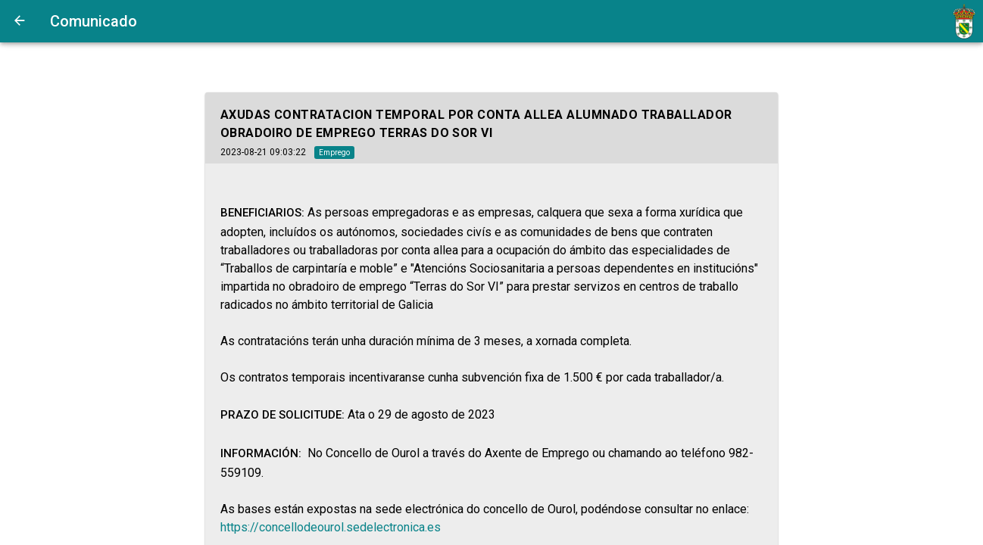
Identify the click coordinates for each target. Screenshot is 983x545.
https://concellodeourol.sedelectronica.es (330, 527)
